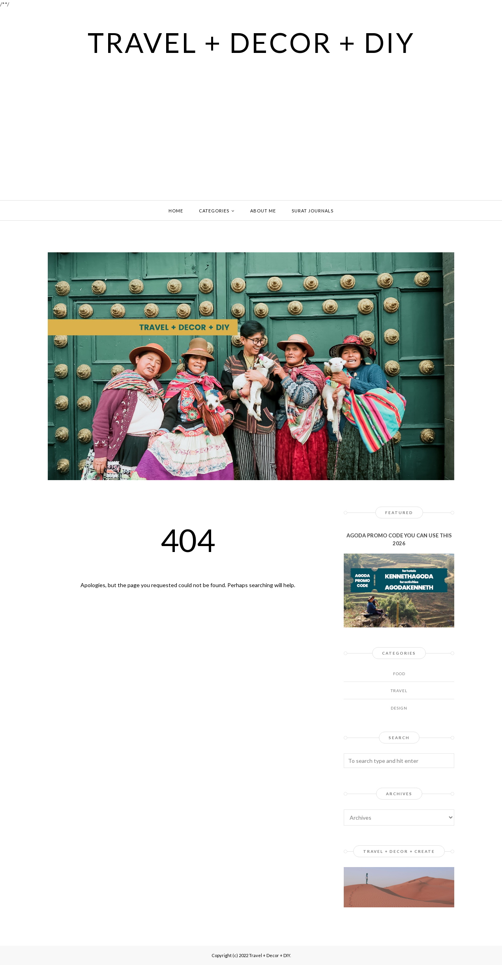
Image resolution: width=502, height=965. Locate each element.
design (399, 708)
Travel (399, 690)
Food (399, 673)
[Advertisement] (251, 117)
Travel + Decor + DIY (251, 42)
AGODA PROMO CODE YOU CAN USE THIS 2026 (399, 539)
